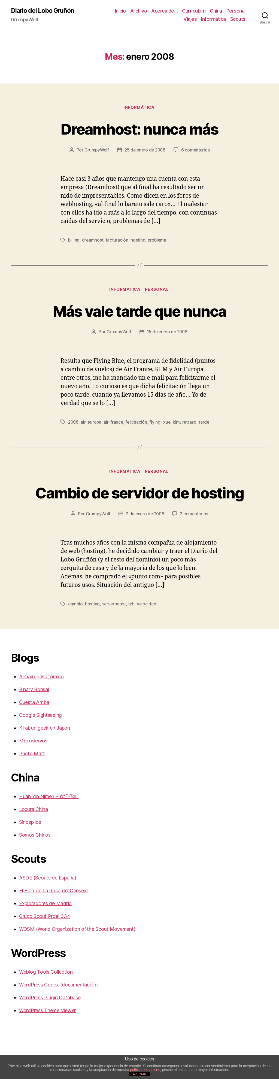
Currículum (193, 11)
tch (132, 605)
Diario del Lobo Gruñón (44, 11)
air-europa (91, 423)
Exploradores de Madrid (45, 904)
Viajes (190, 19)
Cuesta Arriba (34, 703)
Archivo (138, 11)
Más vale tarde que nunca (139, 311)
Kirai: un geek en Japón (44, 729)
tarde (206, 423)
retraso (191, 423)
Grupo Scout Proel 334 (44, 917)
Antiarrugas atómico (41, 677)
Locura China (33, 810)
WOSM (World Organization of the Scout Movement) (77, 930)
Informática (213, 19)
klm (178, 423)
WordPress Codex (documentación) (58, 986)
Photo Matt (32, 754)
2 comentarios (195, 515)
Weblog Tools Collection (46, 973)
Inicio (120, 11)
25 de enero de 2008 (144, 150)
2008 (73, 423)
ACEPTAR (139, 1074)
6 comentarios (196, 150)
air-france (114, 423)
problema (158, 240)
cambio (75, 605)
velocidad (148, 605)
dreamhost (93, 240)
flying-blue (161, 423)
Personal (235, 11)
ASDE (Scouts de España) (47, 879)
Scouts (237, 19)
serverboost (114, 605)
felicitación (137, 423)
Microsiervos (33, 742)
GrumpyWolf (95, 150)
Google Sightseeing (40, 716)
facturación (117, 240)
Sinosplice (30, 823)
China (216, 11)
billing (74, 240)
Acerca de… (164, 11)
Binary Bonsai (34, 690)
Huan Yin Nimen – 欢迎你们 (48, 797)
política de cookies (145, 1070)
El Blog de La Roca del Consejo (53, 891)
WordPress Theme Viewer (47, 1011)
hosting (138, 240)
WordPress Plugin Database (49, 998)
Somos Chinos (35, 836)
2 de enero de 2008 (145, 515)
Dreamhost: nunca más (139, 128)
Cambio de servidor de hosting (139, 493)
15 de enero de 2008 (167, 333)
